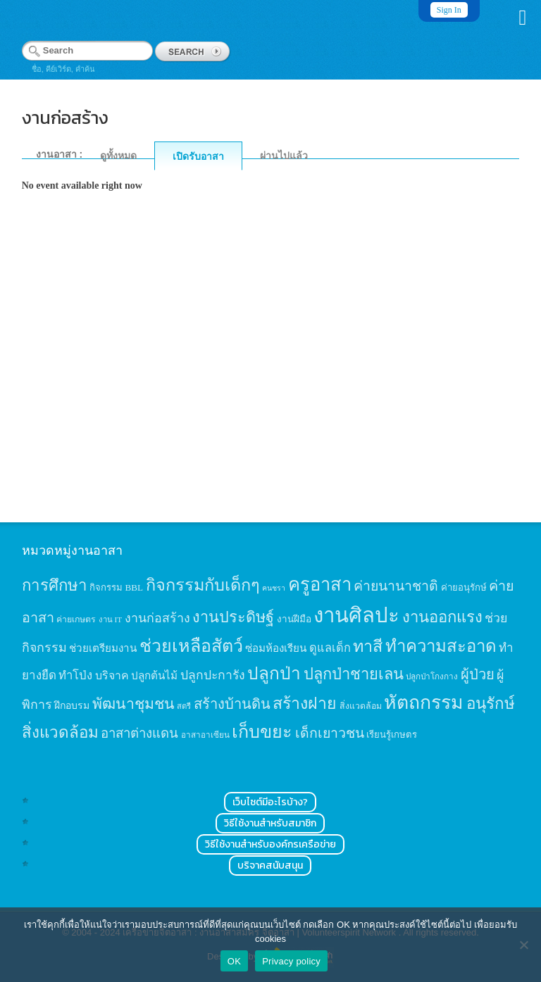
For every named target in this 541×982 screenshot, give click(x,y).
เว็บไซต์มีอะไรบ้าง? (270, 802)
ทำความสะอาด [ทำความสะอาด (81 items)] (441, 646)
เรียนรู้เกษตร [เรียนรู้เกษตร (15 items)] (391, 734)
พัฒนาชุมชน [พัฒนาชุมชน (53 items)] (133, 703)
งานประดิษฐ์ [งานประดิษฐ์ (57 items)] (233, 617)
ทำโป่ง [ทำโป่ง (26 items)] (75, 675)
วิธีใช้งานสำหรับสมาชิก (270, 823)
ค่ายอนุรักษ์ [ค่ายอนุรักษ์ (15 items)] (464, 587)
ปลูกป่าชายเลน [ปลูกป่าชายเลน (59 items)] (354, 674)
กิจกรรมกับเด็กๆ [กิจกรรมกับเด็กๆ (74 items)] (203, 585)
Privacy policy (291, 961)
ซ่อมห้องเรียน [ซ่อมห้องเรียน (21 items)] (275, 648)
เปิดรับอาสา (198, 156)
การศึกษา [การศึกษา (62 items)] (54, 585)
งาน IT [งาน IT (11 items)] (110, 619)
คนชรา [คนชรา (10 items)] (273, 588)
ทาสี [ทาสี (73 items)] (368, 646)
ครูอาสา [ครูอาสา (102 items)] (320, 584)
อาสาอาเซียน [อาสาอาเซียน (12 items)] (205, 735)
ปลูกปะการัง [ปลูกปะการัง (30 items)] (212, 675)
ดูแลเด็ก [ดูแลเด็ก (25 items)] (330, 648)
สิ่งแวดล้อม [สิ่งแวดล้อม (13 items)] (361, 706)
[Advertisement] (271, 378)
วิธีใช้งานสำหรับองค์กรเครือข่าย (270, 844)
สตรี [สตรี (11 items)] (184, 706)
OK (234, 961)
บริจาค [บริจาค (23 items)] (112, 675)
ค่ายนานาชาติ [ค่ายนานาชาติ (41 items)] (396, 586)
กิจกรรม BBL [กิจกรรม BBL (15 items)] (116, 587)
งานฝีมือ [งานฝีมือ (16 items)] (294, 619)
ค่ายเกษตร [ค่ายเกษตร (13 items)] (76, 619)
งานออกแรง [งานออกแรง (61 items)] (442, 617)
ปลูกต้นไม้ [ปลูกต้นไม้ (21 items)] (154, 675)
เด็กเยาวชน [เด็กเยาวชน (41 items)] (329, 733)
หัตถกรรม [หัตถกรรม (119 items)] (424, 702)
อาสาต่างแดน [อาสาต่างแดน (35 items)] (139, 733)
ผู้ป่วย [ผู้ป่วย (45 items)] (478, 674)
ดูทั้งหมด (118, 155)
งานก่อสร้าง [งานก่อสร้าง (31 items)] (157, 618)
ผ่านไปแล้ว (284, 155)
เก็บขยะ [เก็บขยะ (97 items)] (262, 731)
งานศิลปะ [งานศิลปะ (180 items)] (356, 615)
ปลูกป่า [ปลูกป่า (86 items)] (274, 673)
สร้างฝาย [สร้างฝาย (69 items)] (305, 703)
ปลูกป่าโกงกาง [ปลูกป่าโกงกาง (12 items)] (432, 676)
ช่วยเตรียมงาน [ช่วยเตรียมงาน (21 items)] (103, 648)
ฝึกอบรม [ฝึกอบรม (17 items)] (71, 705)
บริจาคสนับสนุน (270, 865)
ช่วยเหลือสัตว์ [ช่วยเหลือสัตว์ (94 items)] (191, 645)
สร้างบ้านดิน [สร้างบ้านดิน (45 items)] (232, 704)
